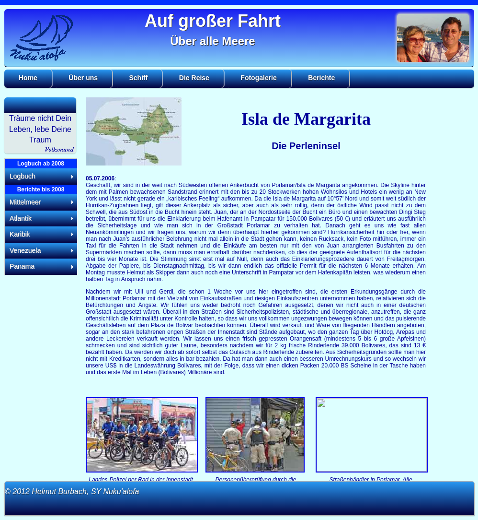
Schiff (138, 78)
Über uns (83, 78)
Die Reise (194, 78)
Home (28, 78)
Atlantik (21, 218)
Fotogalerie (258, 78)
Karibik (20, 234)
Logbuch (22, 176)
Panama (22, 266)
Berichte (321, 78)
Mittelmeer (25, 202)
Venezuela (25, 250)
